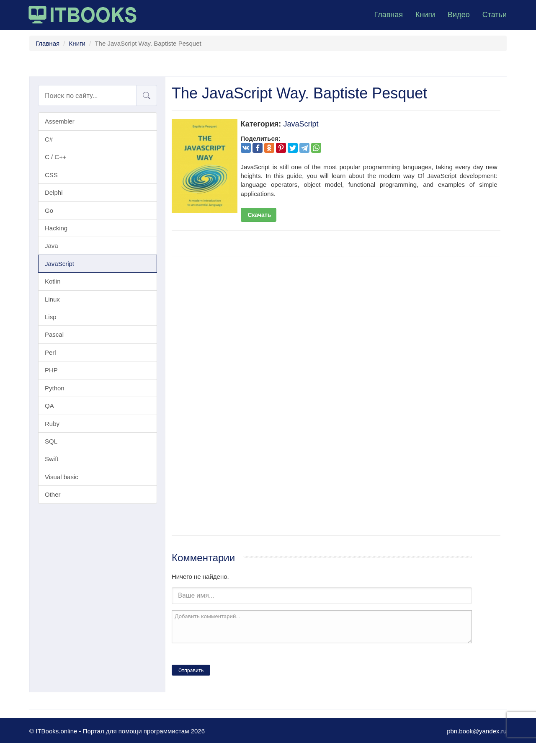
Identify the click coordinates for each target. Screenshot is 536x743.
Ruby (52, 423)
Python (54, 388)
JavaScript (59, 263)
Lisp (51, 316)
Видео (459, 14)
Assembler (60, 121)
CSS (51, 174)
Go (49, 210)
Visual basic (61, 476)
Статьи (494, 14)
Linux (52, 299)
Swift (52, 458)
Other (53, 494)
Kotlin (53, 281)
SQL (51, 441)
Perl (50, 352)
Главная (388, 14)
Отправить (191, 670)
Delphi (54, 192)
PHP (51, 370)
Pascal (54, 334)
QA (49, 405)
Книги (425, 14)
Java (51, 245)
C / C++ (56, 156)
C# (49, 139)
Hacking (56, 228)
